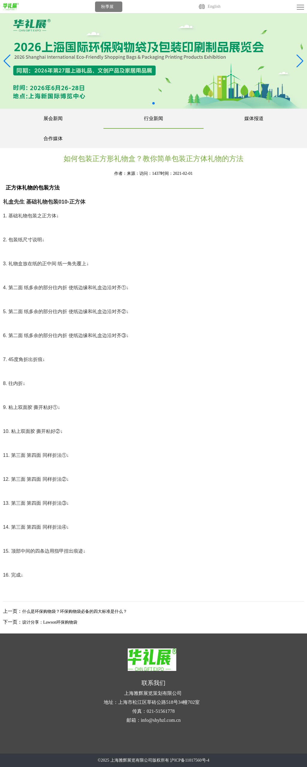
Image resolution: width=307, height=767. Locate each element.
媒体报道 (254, 118)
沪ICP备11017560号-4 (189, 760)
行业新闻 (153, 118)
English (214, 6)
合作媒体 (53, 138)
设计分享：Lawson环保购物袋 (49, 622)
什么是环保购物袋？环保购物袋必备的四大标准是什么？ (74, 611)
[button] (300, 61)
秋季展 (107, 6)
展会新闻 (53, 118)
